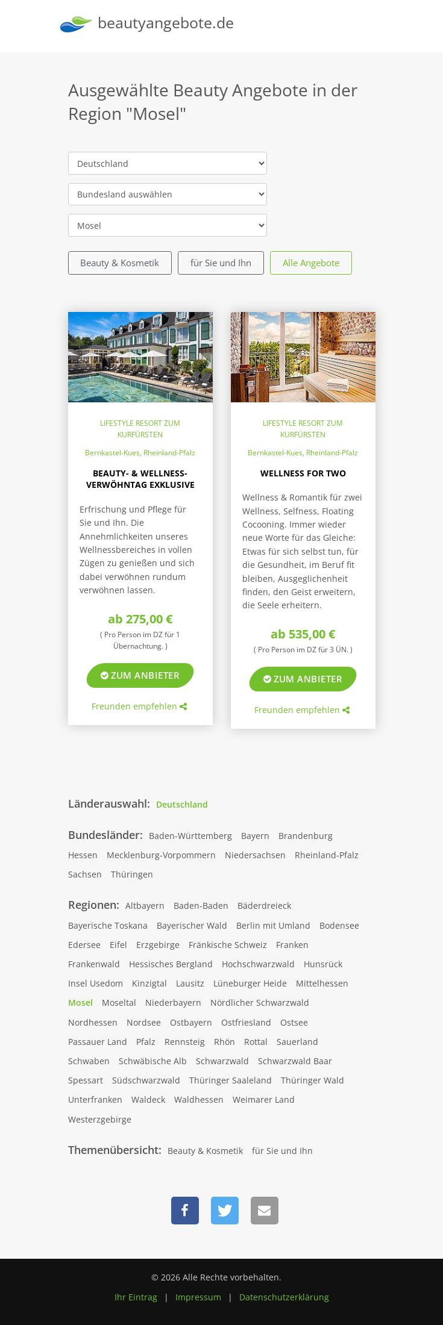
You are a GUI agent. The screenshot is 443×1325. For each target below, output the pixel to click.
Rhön (224, 1041)
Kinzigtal (149, 983)
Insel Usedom (95, 983)
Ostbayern (191, 1022)
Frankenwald (94, 964)
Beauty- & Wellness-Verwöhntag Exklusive (140, 479)
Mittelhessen (322, 983)
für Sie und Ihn (220, 263)
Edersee (84, 944)
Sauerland (297, 1041)
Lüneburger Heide (250, 983)
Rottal (256, 1041)
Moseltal (119, 1002)
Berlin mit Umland (273, 925)
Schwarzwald (222, 1061)
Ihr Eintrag (136, 1297)
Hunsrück (323, 964)
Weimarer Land (264, 1099)
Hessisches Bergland (171, 964)
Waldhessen (199, 1099)
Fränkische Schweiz (228, 944)
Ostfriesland (246, 1022)
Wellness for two (303, 473)
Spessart (85, 1080)
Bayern (255, 835)
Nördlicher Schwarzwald (259, 1002)
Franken (292, 944)
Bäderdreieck (264, 905)
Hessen (83, 855)
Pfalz (146, 1041)
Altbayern (145, 905)
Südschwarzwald (146, 1080)
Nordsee (144, 1022)
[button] (185, 1210)
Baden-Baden (201, 905)
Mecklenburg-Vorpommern (161, 855)
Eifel (118, 944)
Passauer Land (97, 1041)
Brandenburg (305, 835)
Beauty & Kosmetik (119, 263)
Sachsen (85, 874)
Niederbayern (173, 1002)
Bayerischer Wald (192, 925)
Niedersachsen (255, 855)
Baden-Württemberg (190, 835)
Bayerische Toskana (108, 925)
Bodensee (339, 925)
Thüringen (132, 874)
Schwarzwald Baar (295, 1061)
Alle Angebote (311, 263)
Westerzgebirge (99, 1119)
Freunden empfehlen (139, 706)
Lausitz (190, 983)
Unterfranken (95, 1099)
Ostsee (294, 1022)
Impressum (198, 1297)
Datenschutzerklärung (284, 1297)
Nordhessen (93, 1022)
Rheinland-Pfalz (327, 855)
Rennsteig (185, 1041)
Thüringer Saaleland (230, 1080)
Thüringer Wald (312, 1080)
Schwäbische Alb (153, 1061)
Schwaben (89, 1061)
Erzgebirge (158, 944)
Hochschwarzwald (258, 964)
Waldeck (148, 1099)
